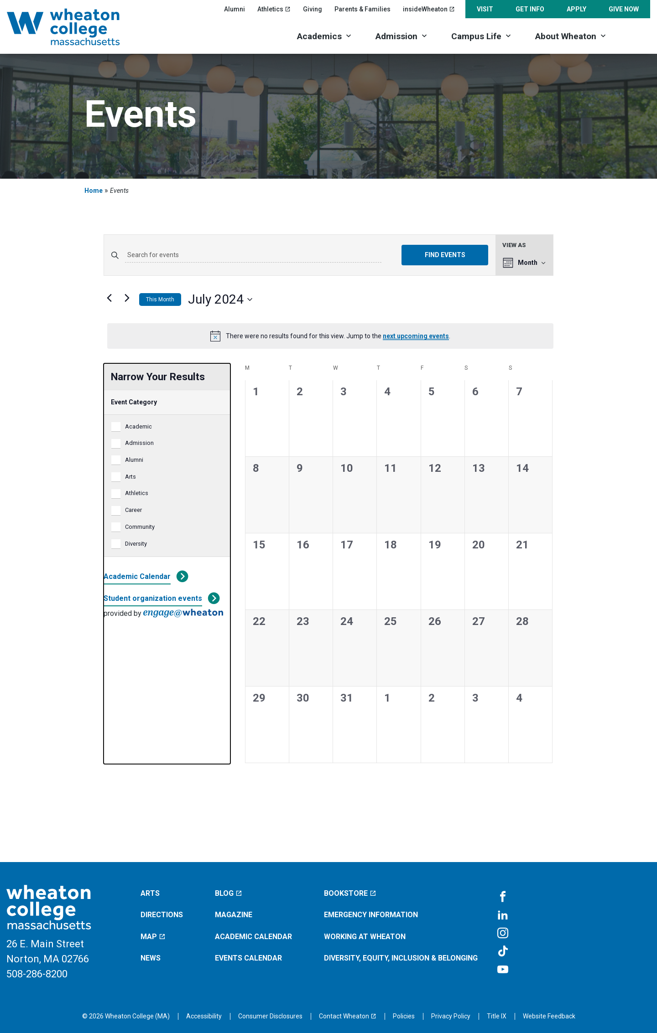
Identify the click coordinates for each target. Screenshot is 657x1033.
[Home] (75, 27)
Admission (396, 36)
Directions (162, 914)
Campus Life (476, 36)
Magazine (233, 914)
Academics (319, 36)
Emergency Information (371, 914)
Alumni (234, 9)
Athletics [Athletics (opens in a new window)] (274, 9)
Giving (312, 9)
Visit (485, 9)
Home (93, 190)
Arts (130, 476)
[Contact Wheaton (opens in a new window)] (348, 1016)
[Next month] (126, 297)
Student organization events (153, 598)
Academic (138, 426)
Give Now (624, 9)
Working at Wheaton (365, 936)
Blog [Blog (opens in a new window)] (228, 893)
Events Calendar (248, 958)
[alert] (330, 336)
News (151, 958)
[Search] (634, 35)
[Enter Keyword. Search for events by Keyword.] (253, 255)
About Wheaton (565, 36)
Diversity (136, 543)
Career (133, 509)
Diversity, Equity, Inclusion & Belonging (401, 958)
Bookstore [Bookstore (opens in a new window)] (350, 893)
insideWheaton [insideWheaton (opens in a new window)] (429, 9)
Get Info (530, 9)
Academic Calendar (137, 576)
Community (140, 526)
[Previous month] (109, 297)
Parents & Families (362, 9)
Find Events (445, 254)
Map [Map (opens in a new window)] (153, 936)
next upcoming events (416, 336)
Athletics (136, 493)
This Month (160, 299)
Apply (576, 9)
